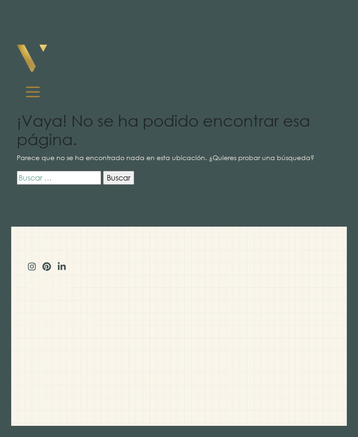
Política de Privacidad (210, 379)
